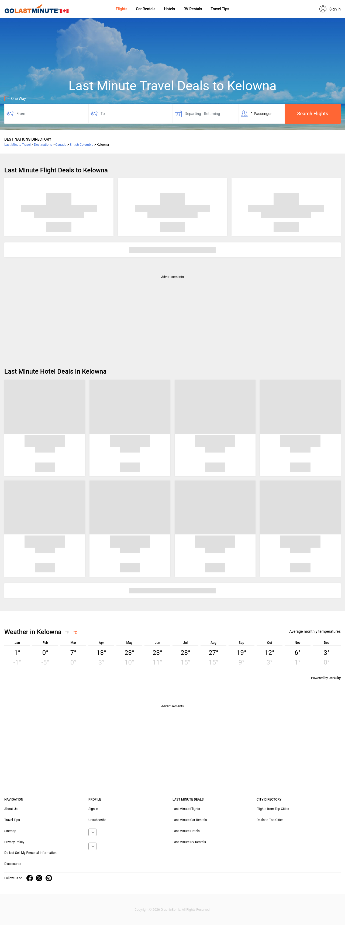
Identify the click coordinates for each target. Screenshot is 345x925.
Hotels (169, 9)
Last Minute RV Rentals (189, 842)
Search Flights (312, 113)
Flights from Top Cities (273, 809)
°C (75, 633)
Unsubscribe (97, 820)
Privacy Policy (14, 842)
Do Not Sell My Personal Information (30, 853)
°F (67, 633)
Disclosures (12, 864)
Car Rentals (145, 9)
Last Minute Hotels (186, 831)
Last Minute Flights (186, 809)
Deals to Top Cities (270, 820)
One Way (15, 98)
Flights (121, 9)
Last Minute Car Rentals (189, 820)
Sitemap (10, 831)
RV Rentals (193, 9)
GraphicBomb (170, 910)
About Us (11, 809)
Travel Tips (220, 9)
